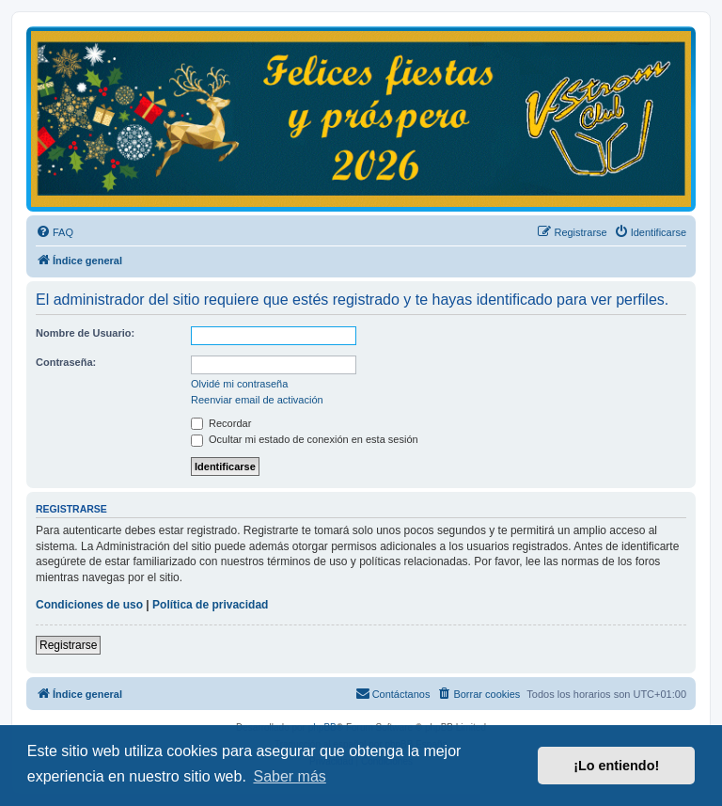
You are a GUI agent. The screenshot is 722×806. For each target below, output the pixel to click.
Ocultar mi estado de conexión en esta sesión (304, 439)
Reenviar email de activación (257, 399)
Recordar (221, 423)
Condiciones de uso (89, 604)
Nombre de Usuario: (85, 333)
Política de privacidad (210, 604)
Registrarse (68, 645)
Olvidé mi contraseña (239, 383)
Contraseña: (66, 362)
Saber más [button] (289, 776)
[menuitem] (54, 232)
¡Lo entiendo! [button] (616, 765)
